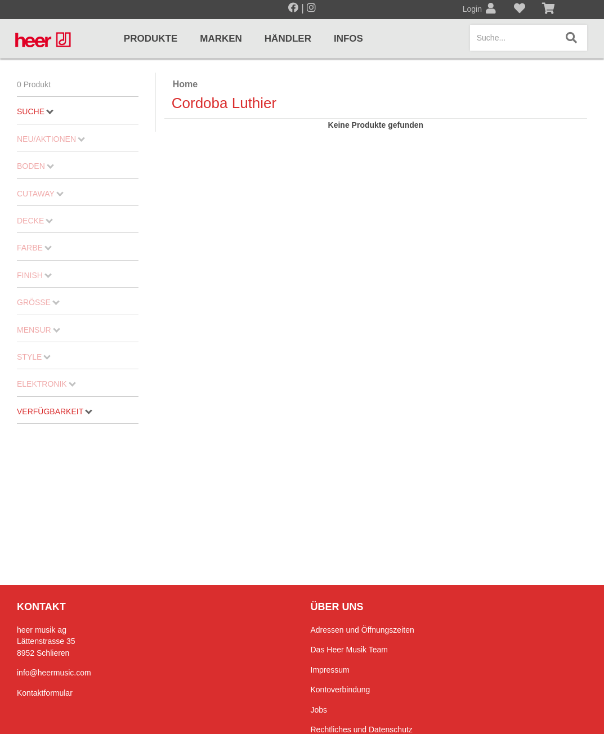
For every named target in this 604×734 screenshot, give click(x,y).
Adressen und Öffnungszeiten (362, 629)
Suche (35, 111)
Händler (288, 38)
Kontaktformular (45, 692)
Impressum (330, 669)
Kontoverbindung (340, 689)
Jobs (319, 709)
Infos (348, 38)
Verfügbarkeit (54, 411)
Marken (221, 38)
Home (185, 84)
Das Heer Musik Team (349, 649)
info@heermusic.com (54, 672)
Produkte (150, 38)
